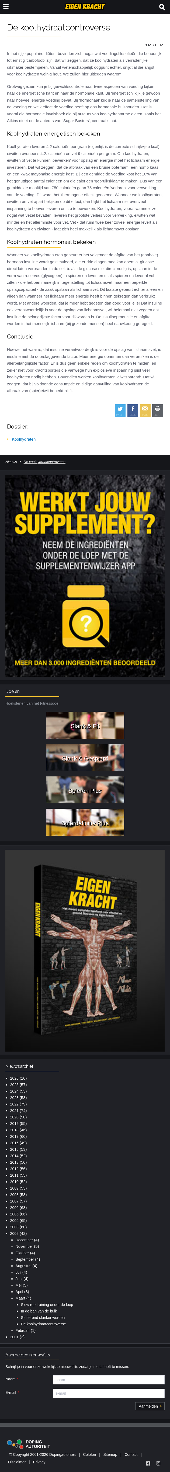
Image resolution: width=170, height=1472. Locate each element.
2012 (14, 1169)
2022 (14, 1104)
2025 (14, 1085)
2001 (14, 1337)
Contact (130, 1454)
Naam (10, 1379)
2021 (14, 1110)
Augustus (23, 1266)
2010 (14, 1182)
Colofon (89, 1454)
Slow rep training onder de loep (47, 1304)
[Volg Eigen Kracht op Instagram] (158, 1463)
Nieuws (11, 462)
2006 (14, 1207)
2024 (14, 1091)
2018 (14, 1130)
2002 (14, 1233)
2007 (14, 1201)
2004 (14, 1220)
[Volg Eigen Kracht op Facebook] (148, 1463)
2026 (14, 1078)
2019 (14, 1123)
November (24, 1246)
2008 (14, 1195)
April (19, 1292)
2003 (14, 1227)
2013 (14, 1162)
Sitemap (110, 1454)
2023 (14, 1098)
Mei (19, 1285)
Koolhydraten (24, 439)
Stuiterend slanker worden (43, 1317)
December (24, 1240)
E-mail (10, 1392)
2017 (14, 1136)
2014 (14, 1156)
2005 (14, 1214)
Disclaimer (17, 1462)
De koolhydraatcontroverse (43, 1324)
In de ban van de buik (39, 1311)
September (25, 1259)
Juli (18, 1272)
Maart (20, 1298)
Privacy (39, 1462)
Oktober (22, 1253)
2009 (14, 1188)
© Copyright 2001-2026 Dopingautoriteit (42, 1454)
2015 (14, 1149)
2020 (14, 1117)
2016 (14, 1143)
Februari (23, 1330)
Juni (19, 1279)
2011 (14, 1175)
